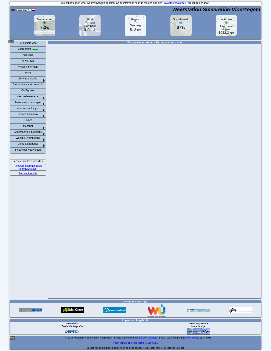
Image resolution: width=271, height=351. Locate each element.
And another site (28, 173)
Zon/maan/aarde (28, 78)
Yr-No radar (28, 60)
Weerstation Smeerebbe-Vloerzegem (216, 9)
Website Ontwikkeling (28, 137)
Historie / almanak (28, 114)
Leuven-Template (148, 337)
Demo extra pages (28, 143)
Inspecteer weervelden (28, 149)
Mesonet (28, 126)
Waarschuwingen (28, 66)
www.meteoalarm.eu (175, 2)
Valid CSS (153, 342)
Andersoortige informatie (28, 131)
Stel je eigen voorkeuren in (28, 84)
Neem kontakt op (121, 342)
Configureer (28, 90)
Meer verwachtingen (28, 108)
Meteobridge (192, 337)
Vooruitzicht (28, 48)
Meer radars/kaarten (28, 96)
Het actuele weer (27, 43)
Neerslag (28, 54)
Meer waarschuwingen (28, 102)
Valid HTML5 (139, 342)
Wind (28, 72)
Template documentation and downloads (28, 167)
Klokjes (28, 120)
